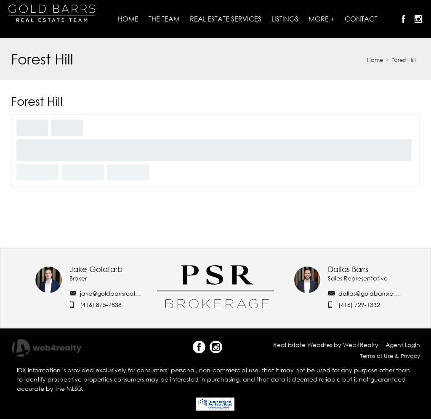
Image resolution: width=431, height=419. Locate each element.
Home (375, 59)
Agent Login (403, 344)
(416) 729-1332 (359, 304)
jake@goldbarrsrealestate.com (124, 293)
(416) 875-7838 (101, 304)
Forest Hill (403, 59)
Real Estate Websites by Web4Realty (325, 344)
